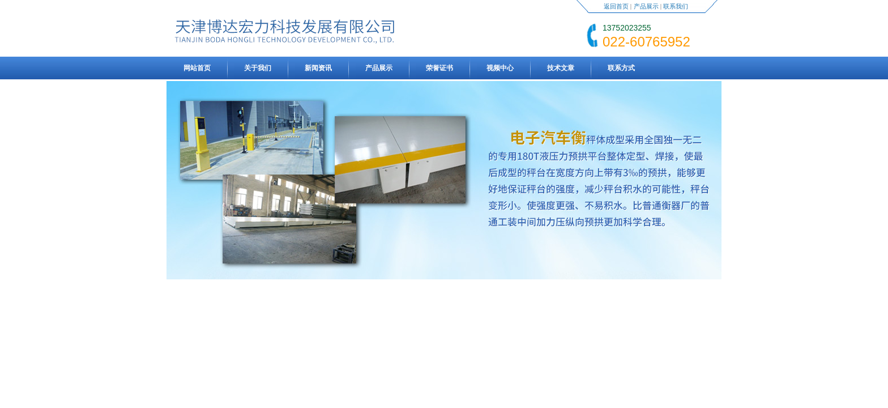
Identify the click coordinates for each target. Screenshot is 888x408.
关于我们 (257, 68)
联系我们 (675, 6)
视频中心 (500, 68)
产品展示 (646, 6)
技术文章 (560, 68)
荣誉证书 (439, 68)
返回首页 (616, 6)
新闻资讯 (318, 68)
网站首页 (197, 68)
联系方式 (621, 68)
